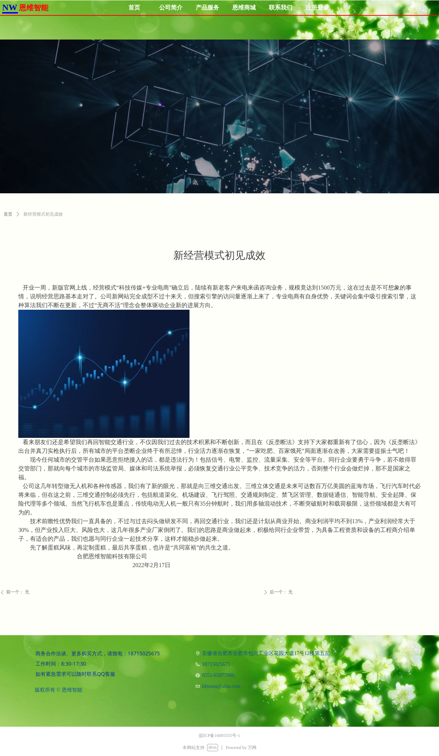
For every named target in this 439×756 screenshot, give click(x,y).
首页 (8, 214)
